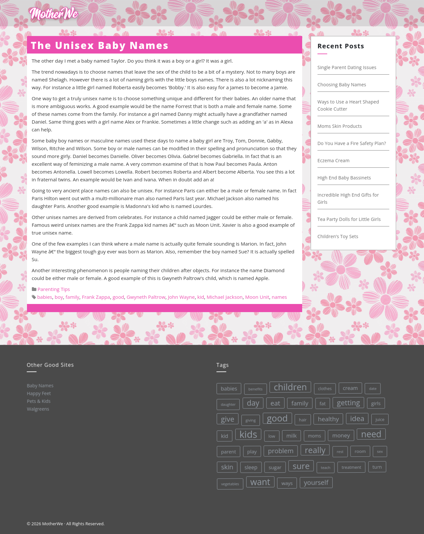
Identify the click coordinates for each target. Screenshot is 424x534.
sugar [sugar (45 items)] (274, 466)
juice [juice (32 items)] (378, 416)
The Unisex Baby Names (100, 45)
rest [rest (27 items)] (339, 449)
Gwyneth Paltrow (146, 297)
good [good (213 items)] (275, 417)
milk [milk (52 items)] (290, 434)
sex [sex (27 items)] (379, 448)
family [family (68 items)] (297, 401)
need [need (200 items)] (370, 431)
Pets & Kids (38, 400)
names (279, 297)
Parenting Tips (53, 289)
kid (200, 297)
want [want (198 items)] (260, 481)
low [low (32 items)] (270, 435)
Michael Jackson (225, 297)
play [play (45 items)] (251, 450)
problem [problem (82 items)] (279, 449)
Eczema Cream (336, 160)
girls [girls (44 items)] (374, 400)
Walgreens (38, 408)
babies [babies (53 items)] (227, 388)
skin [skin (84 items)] (226, 466)
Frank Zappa (96, 297)
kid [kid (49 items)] (223, 435)
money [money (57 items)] (340, 433)
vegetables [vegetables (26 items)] (229, 483)
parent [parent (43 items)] (227, 451)
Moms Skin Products (342, 126)
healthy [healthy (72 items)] (326, 416)
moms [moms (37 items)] (313, 434)
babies (44, 297)
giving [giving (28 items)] (249, 419)
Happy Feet (38, 393)
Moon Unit (257, 297)
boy (59, 297)
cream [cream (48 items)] (347, 385)
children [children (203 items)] (288, 386)
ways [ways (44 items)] (286, 481)
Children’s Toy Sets (340, 236)
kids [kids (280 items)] (247, 434)
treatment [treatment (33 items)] (351, 465)
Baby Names (39, 385)
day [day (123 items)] (251, 402)
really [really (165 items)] (314, 448)
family (72, 297)
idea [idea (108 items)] (355, 415)
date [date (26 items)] (370, 385)
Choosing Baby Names (344, 84)
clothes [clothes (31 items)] (322, 387)
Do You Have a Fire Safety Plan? (354, 143)
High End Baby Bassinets (347, 178)
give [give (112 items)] (226, 418)
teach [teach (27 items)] (325, 465)
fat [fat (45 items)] (320, 401)
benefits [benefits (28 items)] (253, 388)
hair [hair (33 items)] (301, 418)
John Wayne (181, 297)
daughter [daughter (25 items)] (226, 404)
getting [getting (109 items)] (346, 400)
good (118, 297)
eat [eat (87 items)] (273, 402)
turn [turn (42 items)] (376, 463)
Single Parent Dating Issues (349, 67)
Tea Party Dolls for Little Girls (352, 219)
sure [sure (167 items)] (300, 464)
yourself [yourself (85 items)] (315, 480)
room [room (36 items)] (359, 448)
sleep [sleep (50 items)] (250, 466)
